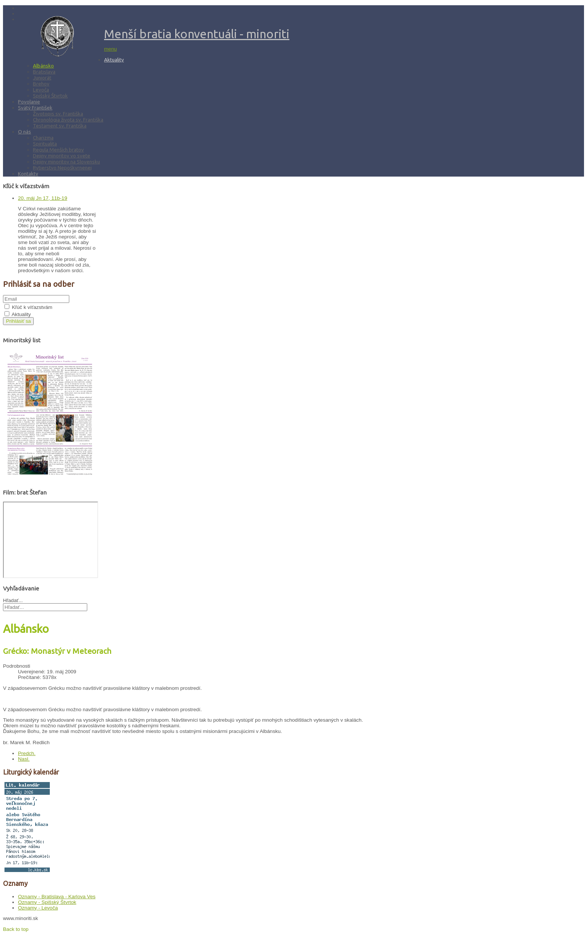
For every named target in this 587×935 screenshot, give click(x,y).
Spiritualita (45, 144)
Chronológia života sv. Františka (68, 120)
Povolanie (29, 102)
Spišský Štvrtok (50, 96)
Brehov (41, 84)
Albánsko (43, 66)
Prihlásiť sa (18, 321)
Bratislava (44, 72)
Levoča (41, 90)
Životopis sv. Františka (58, 114)
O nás (24, 132)
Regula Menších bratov (58, 150)
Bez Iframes (50, 540)
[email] (36, 299)
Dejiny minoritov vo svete (61, 156)
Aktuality (114, 60)
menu (110, 49)
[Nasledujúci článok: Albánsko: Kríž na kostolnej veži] (24, 759)
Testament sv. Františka (59, 126)
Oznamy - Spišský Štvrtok (47, 902)
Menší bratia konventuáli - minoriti (196, 33)
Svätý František (35, 108)
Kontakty (28, 174)
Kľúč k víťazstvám (32, 307)
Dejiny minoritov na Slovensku (66, 162)
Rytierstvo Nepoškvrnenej (62, 168)
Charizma (43, 138)
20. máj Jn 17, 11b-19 (42, 198)
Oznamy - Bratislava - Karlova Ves (56, 896)
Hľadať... (13, 600)
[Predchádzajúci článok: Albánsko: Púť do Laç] (27, 753)
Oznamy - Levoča (38, 908)
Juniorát (42, 78)
